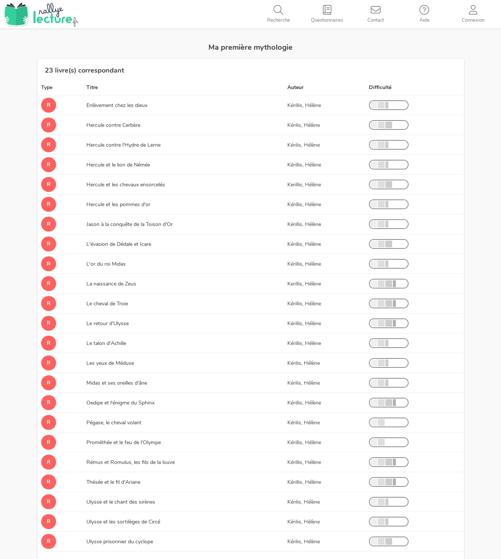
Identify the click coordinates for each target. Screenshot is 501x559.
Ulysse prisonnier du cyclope (119, 541)
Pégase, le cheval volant (113, 422)
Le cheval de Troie (107, 303)
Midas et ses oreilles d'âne (116, 383)
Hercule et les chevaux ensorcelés (125, 184)
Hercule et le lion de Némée (118, 164)
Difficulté (380, 87)
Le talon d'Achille (106, 343)
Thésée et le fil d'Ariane (113, 482)
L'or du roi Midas (106, 264)
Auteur (295, 87)
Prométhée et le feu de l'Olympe (123, 442)
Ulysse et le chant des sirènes (120, 501)
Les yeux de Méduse (110, 363)
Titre (92, 87)
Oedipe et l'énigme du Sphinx (120, 402)
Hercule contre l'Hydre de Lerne (123, 145)
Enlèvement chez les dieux (116, 105)
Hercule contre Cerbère (113, 125)
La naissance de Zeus (111, 283)
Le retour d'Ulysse (107, 323)
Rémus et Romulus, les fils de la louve (130, 462)
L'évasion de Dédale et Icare (118, 244)
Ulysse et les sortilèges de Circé (123, 521)
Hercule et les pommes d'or (118, 204)
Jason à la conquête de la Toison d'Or (129, 224)
